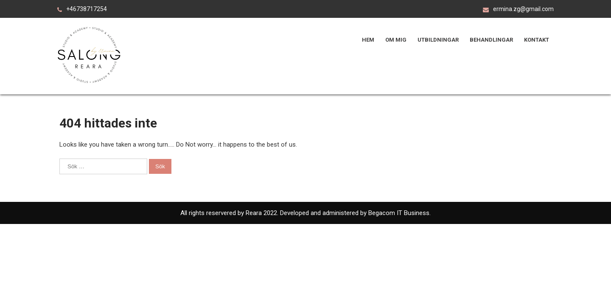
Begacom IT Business (398, 213)
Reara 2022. (263, 213)
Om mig (395, 40)
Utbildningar (438, 40)
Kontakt (536, 40)
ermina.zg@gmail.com (523, 9)
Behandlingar (491, 40)
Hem (368, 40)
